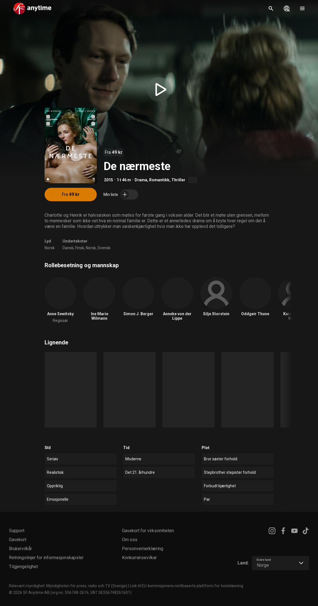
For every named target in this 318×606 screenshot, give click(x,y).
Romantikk (159, 180)
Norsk (50, 248)
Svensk (104, 248)
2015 (108, 180)
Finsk (79, 248)
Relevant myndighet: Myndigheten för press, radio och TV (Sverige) (68, 586)
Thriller (178, 180)
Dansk (68, 248)
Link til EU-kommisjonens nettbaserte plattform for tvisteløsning (186, 586)
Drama (141, 180)
